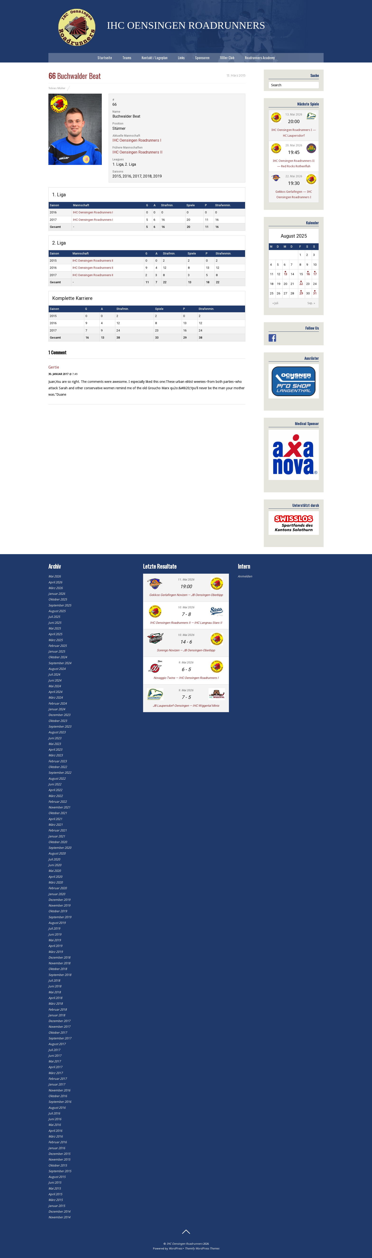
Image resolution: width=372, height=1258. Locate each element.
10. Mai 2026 (186, 607)
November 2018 (59, 963)
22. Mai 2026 (293, 176)
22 (301, 284)
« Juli (275, 303)
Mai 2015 (54, 1188)
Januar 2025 (56, 651)
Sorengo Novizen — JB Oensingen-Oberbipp (186, 650)
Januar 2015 (56, 1206)
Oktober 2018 (57, 969)
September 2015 (59, 1171)
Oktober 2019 (57, 911)
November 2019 (59, 905)
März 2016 (55, 1136)
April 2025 (55, 634)
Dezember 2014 (59, 1211)
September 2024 (59, 663)
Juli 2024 (54, 674)
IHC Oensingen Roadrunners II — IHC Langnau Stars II (186, 622)
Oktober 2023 (57, 721)
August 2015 (56, 1177)
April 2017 (55, 1067)
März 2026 (55, 588)
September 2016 (59, 1102)
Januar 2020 (56, 894)
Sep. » (311, 303)
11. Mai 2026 (186, 579)
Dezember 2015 (59, 1154)
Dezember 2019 (59, 900)
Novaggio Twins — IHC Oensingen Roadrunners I (186, 678)
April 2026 (55, 582)
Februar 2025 (57, 646)
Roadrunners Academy (260, 57)
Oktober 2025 (57, 599)
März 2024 (55, 697)
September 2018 (59, 975)
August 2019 (56, 923)
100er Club (227, 57)
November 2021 (59, 807)
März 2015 (55, 1200)
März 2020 (55, 882)
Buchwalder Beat (74, 75)
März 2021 (55, 824)
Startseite (105, 57)
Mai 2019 (54, 940)
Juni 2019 (54, 934)
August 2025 (56, 611)
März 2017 (55, 1073)
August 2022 (56, 778)
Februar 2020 (57, 888)
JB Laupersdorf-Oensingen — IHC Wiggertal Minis (186, 705)
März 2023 (55, 755)
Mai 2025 (54, 628)
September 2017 (59, 1038)
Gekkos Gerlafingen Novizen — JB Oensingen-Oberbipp (186, 595)
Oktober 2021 (57, 813)
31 (314, 293)
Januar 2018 (56, 1015)
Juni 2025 (54, 622)
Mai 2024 (54, 686)
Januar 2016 (56, 1148)
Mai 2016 (54, 1125)
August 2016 (56, 1107)
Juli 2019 (54, 928)
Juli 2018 (54, 980)
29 (301, 293)
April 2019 (55, 946)
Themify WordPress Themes (202, 1248)
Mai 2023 (54, 744)
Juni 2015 (54, 1182)
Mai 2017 (54, 1061)
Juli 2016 (54, 1113)
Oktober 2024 (57, 657)
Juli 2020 (54, 859)
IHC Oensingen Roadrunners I (136, 140)
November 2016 (59, 1090)
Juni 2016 (54, 1119)
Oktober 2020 (57, 842)
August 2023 (56, 732)
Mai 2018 (54, 992)
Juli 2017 (54, 1050)
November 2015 (59, 1159)
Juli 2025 (54, 617)
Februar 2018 (57, 1009)
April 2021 (55, 819)
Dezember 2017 (59, 1021)
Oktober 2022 (57, 767)
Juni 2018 (54, 986)
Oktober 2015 (57, 1165)
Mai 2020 (54, 871)
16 (308, 274)
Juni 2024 (54, 680)
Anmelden (245, 576)
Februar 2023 (57, 761)
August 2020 (56, 853)
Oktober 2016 (57, 1096)
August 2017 (56, 1044)
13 (285, 274)
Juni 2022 (54, 784)
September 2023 (59, 726)
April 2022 (55, 790)
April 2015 (55, 1194)
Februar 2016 (57, 1142)
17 (314, 274)
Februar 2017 (57, 1078)
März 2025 (55, 640)
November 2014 (59, 1217)
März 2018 (55, 1003)
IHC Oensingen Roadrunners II (137, 152)
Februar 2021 (57, 830)
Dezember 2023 (59, 715)
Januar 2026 (56, 593)
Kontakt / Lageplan (154, 57)
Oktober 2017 (57, 1032)
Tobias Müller (56, 88)
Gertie (53, 367)
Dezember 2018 (59, 957)
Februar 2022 (57, 801)
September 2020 (59, 848)
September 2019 (59, 917)
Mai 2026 (54, 576)
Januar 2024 (56, 709)
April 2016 (55, 1131)
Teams (126, 57)
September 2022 (59, 772)
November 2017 (59, 1026)
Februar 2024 (57, 703)
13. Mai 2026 (293, 114)
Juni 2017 (54, 1055)
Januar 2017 (56, 1084)
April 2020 (55, 877)
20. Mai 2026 (293, 145)
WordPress (175, 1248)
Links (181, 57)
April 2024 (55, 692)
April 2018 (55, 998)
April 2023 (55, 749)
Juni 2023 (54, 738)
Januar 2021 (56, 836)
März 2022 (55, 796)
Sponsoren (202, 57)
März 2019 (55, 952)
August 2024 (56, 669)
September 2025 (59, 605)
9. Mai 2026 (185, 662)
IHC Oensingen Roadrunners (184, 1243)
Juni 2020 (54, 865)
